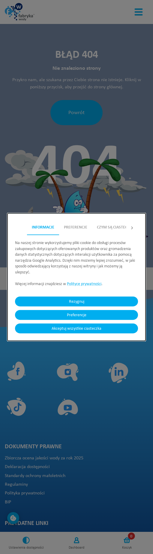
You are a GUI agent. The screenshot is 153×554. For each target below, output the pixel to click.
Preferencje (76, 315)
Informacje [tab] (43, 227)
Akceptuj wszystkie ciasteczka (76, 328)
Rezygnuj (76, 301)
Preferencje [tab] (75, 227)
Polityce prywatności (84, 283)
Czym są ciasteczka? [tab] (116, 227)
